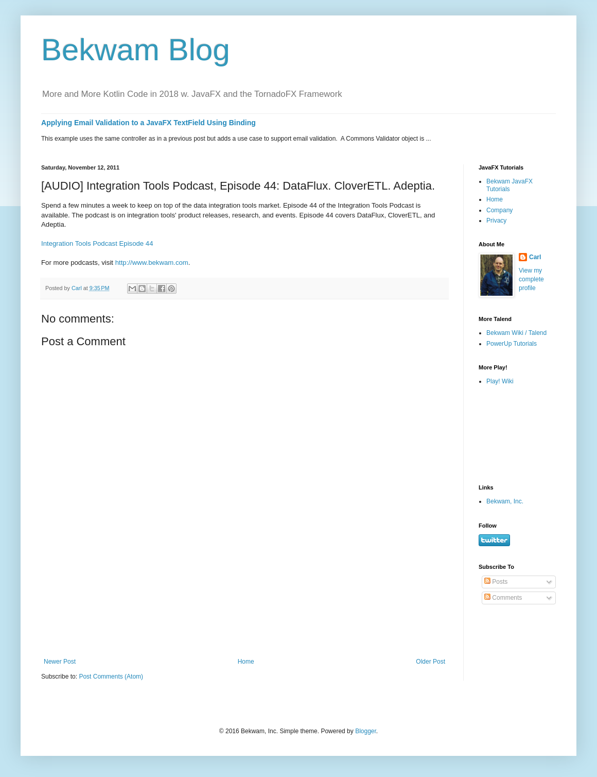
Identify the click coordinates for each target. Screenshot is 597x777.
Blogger (365, 731)
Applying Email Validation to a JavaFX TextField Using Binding (148, 123)
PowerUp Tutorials (511, 343)
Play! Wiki (500, 381)
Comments (503, 597)
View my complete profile (531, 279)
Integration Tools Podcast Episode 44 (97, 243)
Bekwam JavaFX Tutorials (509, 185)
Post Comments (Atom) (111, 676)
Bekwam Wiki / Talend (516, 332)
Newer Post (60, 661)
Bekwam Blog (135, 49)
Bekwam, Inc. (504, 501)
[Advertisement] (245, 613)
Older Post (430, 661)
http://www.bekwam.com (151, 262)
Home (246, 661)
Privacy (496, 220)
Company (499, 210)
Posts (495, 581)
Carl (535, 257)
